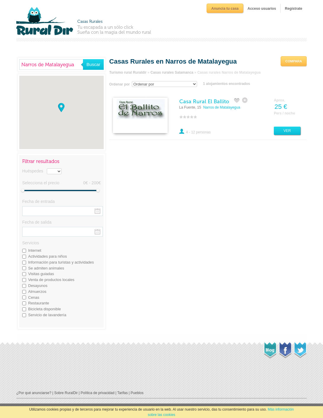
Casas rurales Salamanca (172, 72)
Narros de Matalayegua (221, 107)
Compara (293, 61)
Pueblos (137, 393)
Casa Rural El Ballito (204, 101)
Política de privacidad (97, 393)
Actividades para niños (47, 256)
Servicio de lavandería (47, 315)
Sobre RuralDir (66, 393)
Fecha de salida (37, 222)
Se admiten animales (46, 268)
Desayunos (37, 285)
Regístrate (293, 9)
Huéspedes (32, 171)
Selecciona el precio (40, 182)
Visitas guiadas (41, 274)
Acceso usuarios (261, 9)
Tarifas (122, 393)
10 (195, 116)
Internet (34, 250)
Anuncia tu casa (225, 9)
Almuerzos (37, 291)
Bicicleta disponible (44, 309)
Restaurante (38, 303)
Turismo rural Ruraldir (128, 72)
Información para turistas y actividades (61, 262)
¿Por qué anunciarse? (33, 393)
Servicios (30, 243)
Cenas (33, 297)
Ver (287, 131)
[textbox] (51, 64)
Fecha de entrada (38, 201)
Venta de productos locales (51, 279)
